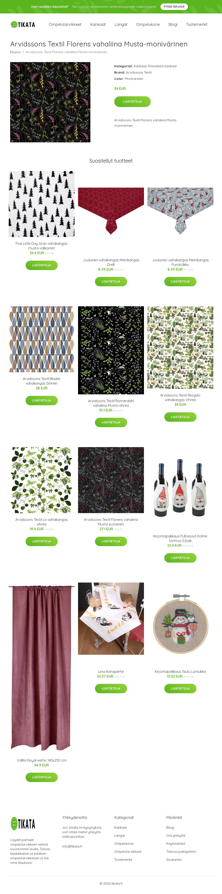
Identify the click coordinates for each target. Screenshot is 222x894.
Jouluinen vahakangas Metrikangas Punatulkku (180, 265)
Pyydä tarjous (174, 6)
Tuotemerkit (196, 25)
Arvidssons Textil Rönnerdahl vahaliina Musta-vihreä (111, 406)
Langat (120, 25)
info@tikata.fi (72, 849)
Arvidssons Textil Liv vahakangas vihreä (41, 524)
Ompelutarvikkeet (65, 25)
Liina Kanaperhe (111, 674)
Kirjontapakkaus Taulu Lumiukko (180, 674)
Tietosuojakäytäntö (181, 855)
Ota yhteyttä (175, 838)
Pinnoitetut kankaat (162, 69)
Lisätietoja (132, 105)
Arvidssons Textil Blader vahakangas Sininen (41, 384)
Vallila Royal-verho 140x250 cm (41, 763)
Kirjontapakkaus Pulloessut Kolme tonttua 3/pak (180, 541)
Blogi (172, 25)
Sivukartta (173, 863)
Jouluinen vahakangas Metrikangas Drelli (111, 265)
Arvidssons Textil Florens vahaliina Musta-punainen (111, 524)
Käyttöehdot (175, 847)
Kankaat (98, 25)
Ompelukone (148, 25)
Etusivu (15, 55)
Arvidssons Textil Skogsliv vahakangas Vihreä (180, 400)
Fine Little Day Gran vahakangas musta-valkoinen (41, 248)
